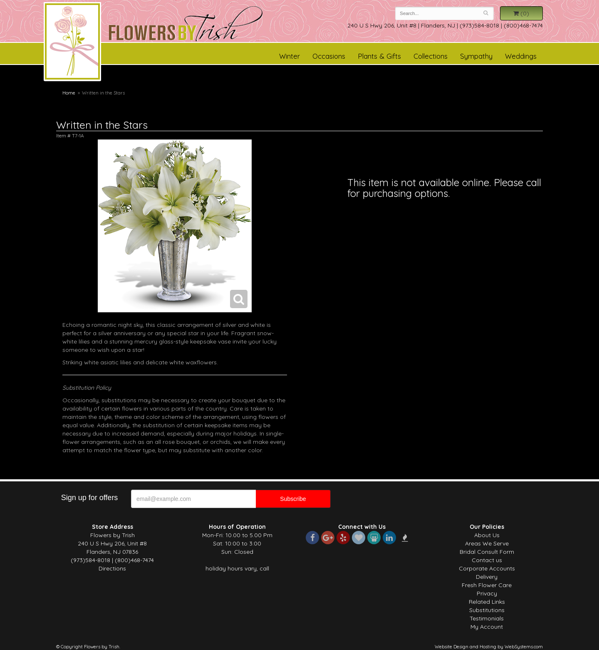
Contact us (487, 560)
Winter (289, 56)
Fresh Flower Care (487, 585)
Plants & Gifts (379, 56)
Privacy (487, 593)
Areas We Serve (487, 543)
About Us (487, 535)
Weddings (521, 56)
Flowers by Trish (72, 43)
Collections (430, 56)
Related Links (487, 601)
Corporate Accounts (487, 568)
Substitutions (487, 610)
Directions (112, 568)
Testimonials (487, 618)
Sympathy (476, 56)
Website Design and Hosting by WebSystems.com (489, 647)
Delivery (487, 576)
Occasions (328, 56)
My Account (486, 626)
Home (68, 93)
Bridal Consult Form (487, 551)
